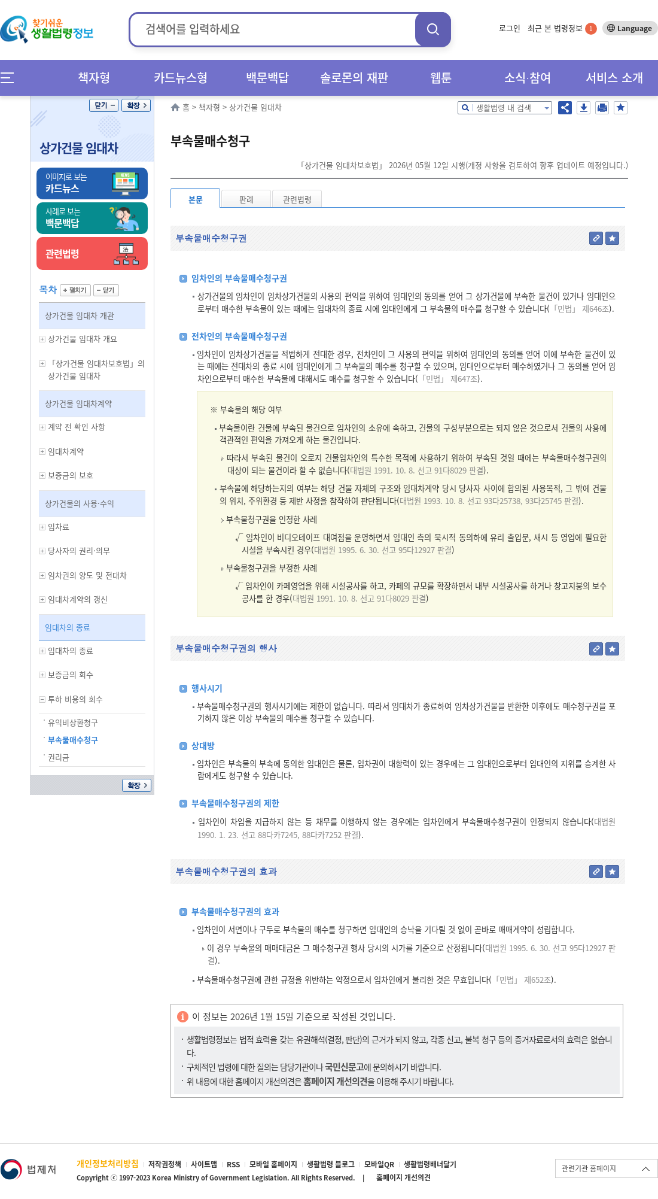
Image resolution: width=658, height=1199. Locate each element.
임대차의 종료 (67, 627)
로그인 (509, 28)
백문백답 (267, 77)
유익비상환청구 (73, 722)
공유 (565, 107)
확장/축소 (136, 105)
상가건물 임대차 (78, 147)
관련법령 (297, 199)
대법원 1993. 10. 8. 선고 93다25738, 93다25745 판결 (489, 500)
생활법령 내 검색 (503, 107)
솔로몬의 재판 (354, 77)
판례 (246, 199)
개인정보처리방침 (108, 1163)
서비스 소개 (614, 77)
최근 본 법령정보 (562, 28)
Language (634, 28)
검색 (433, 29)
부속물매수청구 (73, 739)
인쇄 (602, 107)
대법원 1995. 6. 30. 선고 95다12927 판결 (383, 550)
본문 (195, 199)
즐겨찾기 (620, 107)
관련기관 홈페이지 (589, 1168)
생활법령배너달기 (430, 1164)
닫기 (103, 105)
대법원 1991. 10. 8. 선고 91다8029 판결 (416, 470)
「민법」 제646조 (579, 308)
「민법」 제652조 (521, 979)
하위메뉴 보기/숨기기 (42, 339)
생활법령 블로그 (331, 1164)
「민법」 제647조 (447, 378)
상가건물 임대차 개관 (79, 315)
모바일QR (379, 1164)
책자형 (94, 77)
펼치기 (75, 290)
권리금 (58, 757)
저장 (583, 107)
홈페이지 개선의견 (403, 1177)
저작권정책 (164, 1164)
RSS (233, 1164)
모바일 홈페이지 (273, 1164)
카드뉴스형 (181, 77)
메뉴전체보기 (11, 77)
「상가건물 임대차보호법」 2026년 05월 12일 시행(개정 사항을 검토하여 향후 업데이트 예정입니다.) (462, 165)
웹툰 (441, 77)
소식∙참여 (527, 77)
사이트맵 (204, 1164)
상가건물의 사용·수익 (79, 503)
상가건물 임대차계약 (78, 403)
